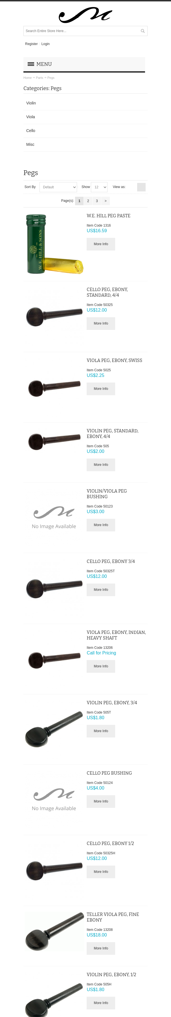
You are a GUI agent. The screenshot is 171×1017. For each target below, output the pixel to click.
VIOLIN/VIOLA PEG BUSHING (107, 493)
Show (86, 187)
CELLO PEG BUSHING (109, 773)
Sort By (30, 187)
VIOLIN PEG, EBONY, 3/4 (112, 702)
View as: (119, 187)
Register (31, 44)
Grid (132, 187)
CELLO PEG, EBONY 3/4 (111, 561)
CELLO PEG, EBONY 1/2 (110, 843)
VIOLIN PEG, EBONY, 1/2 (111, 974)
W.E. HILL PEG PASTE (108, 215)
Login (45, 44)
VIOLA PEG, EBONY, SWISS (114, 360)
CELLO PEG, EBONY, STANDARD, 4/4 (107, 292)
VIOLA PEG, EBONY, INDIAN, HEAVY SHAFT (116, 635)
